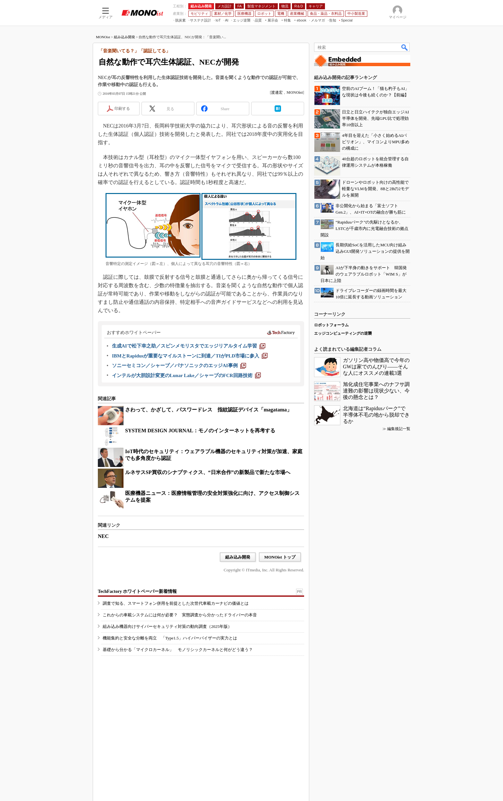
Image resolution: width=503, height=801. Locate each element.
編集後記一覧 (398, 429)
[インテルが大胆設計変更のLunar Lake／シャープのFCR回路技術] (186, 375)
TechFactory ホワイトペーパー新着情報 (137, 591)
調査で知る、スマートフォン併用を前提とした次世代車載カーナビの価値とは (176, 603)
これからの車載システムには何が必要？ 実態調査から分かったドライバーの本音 (180, 614)
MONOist (103, 37)
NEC (103, 536)
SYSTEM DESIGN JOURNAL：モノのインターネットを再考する (200, 430)
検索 (405, 47)
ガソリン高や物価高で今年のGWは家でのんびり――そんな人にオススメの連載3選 (376, 366)
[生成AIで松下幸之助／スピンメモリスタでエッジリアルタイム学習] (188, 345)
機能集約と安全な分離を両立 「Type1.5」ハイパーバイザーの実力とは (170, 638)
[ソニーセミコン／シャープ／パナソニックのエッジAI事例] (179, 365)
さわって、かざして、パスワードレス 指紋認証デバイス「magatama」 (208, 409)
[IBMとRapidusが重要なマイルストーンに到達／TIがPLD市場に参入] (190, 355)
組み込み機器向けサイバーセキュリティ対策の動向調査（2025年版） (167, 626)
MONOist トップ (279, 557)
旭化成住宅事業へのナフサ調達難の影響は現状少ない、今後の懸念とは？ (376, 391)
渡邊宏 (277, 92)
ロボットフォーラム (331, 325)
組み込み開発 (124, 37)
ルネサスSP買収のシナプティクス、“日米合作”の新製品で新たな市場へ (207, 472)
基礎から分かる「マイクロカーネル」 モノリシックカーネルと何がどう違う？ (178, 649)
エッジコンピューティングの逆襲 (343, 333)
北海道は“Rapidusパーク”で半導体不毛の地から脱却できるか (376, 415)
